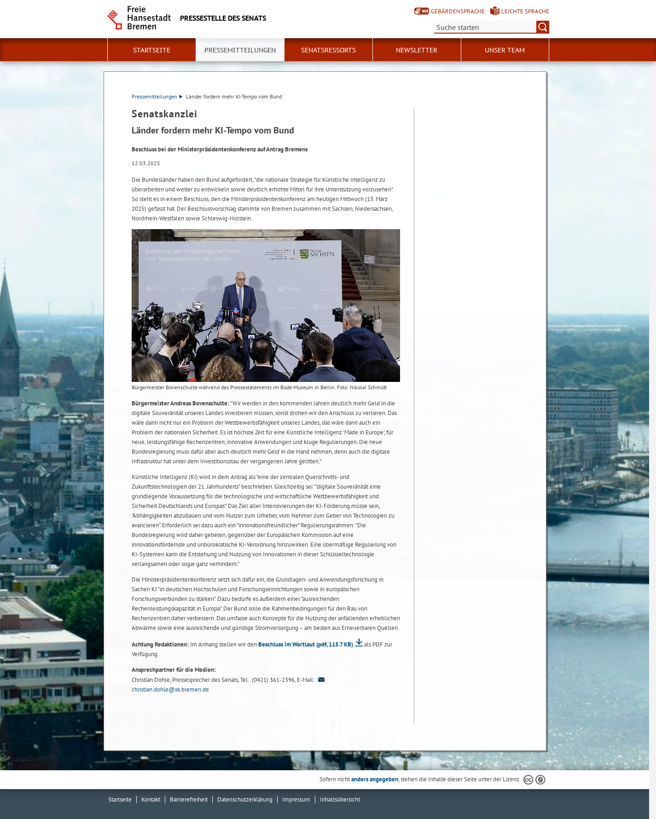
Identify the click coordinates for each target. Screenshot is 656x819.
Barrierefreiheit (189, 799)
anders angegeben (374, 779)
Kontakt (150, 799)
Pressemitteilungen (157, 96)
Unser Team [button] (505, 50)
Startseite (151, 50)
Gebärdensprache (458, 11)
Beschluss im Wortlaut (305, 644)
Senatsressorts (328, 50)
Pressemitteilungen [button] (240, 50)
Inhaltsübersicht (340, 799)
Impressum (296, 799)
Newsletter (416, 50)
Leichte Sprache (525, 11)
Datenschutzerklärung (245, 799)
